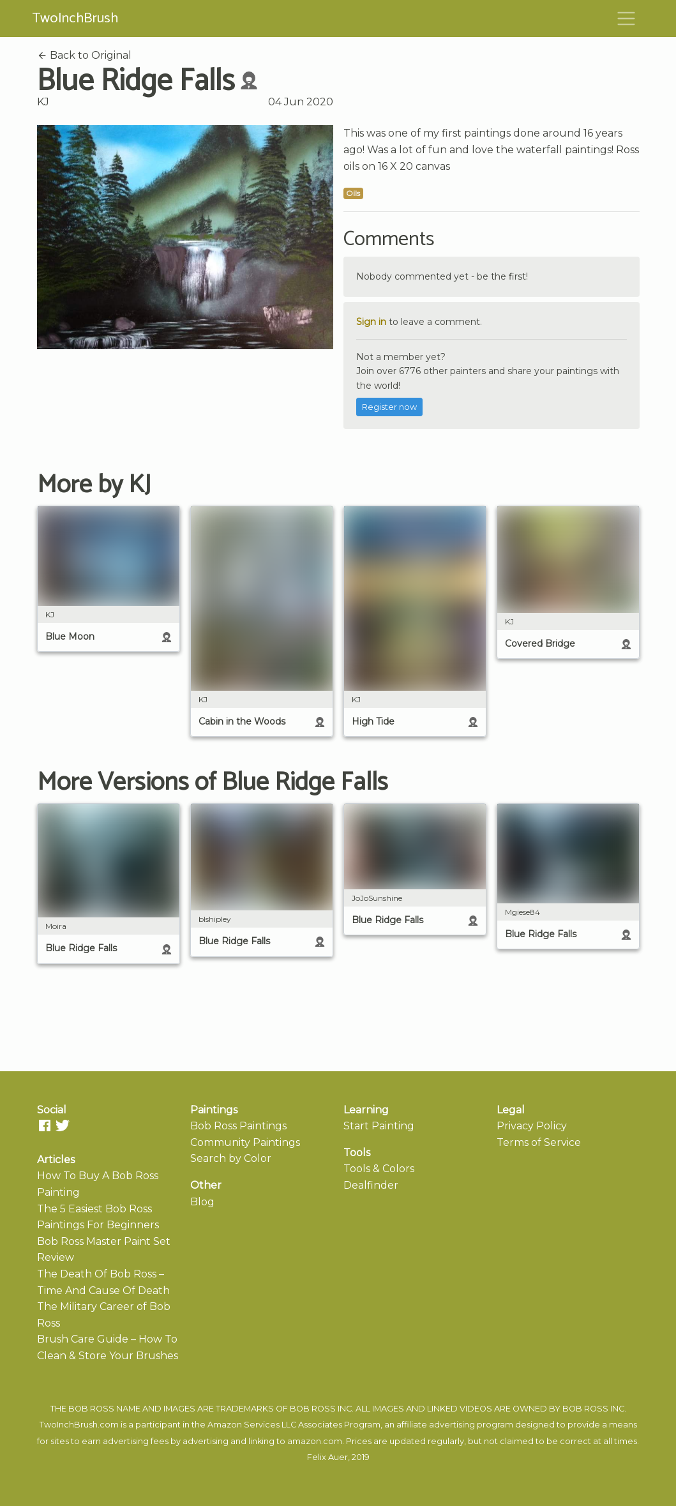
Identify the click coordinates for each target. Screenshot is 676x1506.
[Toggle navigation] (626, 18)
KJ (43, 102)
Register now (389, 407)
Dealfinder (370, 1185)
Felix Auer (327, 1457)
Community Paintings (245, 1142)
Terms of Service (539, 1142)
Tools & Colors (378, 1169)
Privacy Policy (532, 1126)
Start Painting (378, 1126)
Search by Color (230, 1158)
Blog (202, 1202)
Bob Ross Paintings (238, 1126)
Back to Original (84, 55)
